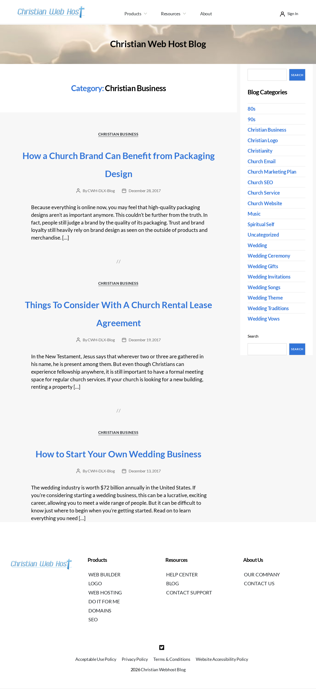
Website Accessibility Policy (222, 660)
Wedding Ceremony (270, 255)
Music (254, 213)
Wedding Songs (265, 287)
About (206, 13)
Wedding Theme (266, 297)
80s (252, 108)
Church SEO (261, 182)
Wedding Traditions (270, 308)
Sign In (292, 13)
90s (252, 119)
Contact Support (190, 593)
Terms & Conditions (171, 660)
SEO (93, 620)
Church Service (265, 192)
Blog (173, 584)
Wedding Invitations (271, 276)
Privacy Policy (135, 660)
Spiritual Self (262, 224)
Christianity (261, 150)
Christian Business (119, 134)
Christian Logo (264, 140)
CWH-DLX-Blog (101, 190)
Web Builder (105, 575)
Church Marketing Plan (274, 171)
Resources (170, 13)
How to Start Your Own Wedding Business (118, 454)
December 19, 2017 (144, 340)
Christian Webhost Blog (163, 670)
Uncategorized (264, 234)
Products (132, 13)
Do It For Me (104, 602)
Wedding (258, 245)
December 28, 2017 (144, 190)
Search (297, 75)
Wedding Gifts (264, 266)
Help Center (182, 575)
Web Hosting (105, 593)
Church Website (266, 203)
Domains (100, 611)
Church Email (263, 161)
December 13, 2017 (144, 471)
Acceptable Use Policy (95, 660)
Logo (95, 584)
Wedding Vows (265, 318)
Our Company (262, 575)
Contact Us (259, 584)
